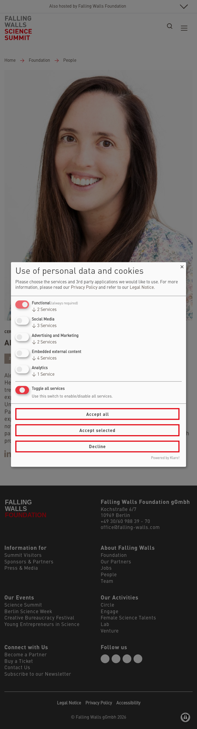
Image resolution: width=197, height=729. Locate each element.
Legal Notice (142, 288)
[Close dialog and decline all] (182, 265)
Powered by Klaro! (165, 458)
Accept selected (97, 430)
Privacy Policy (84, 288)
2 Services (44, 310)
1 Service (43, 374)
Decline (97, 446)
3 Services (44, 326)
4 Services (44, 358)
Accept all (97, 414)
